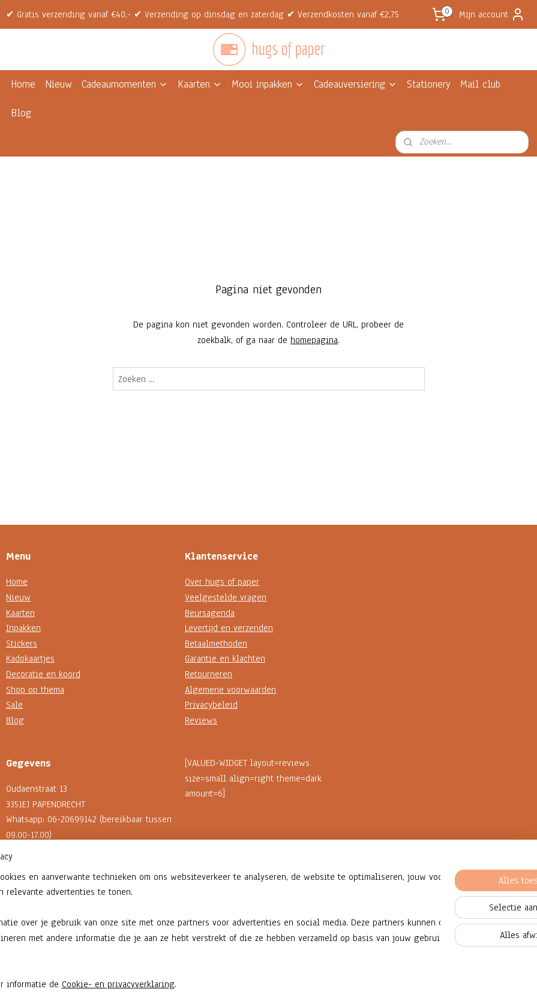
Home (23, 84)
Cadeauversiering (355, 84)
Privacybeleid (211, 705)
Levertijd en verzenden (229, 628)
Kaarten (200, 84)
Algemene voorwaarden (230, 690)
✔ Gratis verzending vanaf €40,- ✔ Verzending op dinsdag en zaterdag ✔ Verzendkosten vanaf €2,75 (202, 14)
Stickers (21, 644)
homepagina (314, 340)
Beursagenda (210, 613)
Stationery (429, 84)
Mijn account (492, 14)
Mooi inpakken (268, 84)
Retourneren (208, 674)
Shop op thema (35, 690)
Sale (14, 705)
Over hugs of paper (222, 582)
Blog (21, 113)
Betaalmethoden (216, 644)
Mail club (480, 84)
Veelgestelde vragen (225, 597)
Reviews (201, 720)
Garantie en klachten (225, 659)
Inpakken (23, 628)
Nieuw (58, 84)
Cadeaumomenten (125, 84)
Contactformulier (38, 896)
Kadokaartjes (30, 659)
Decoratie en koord (43, 674)
